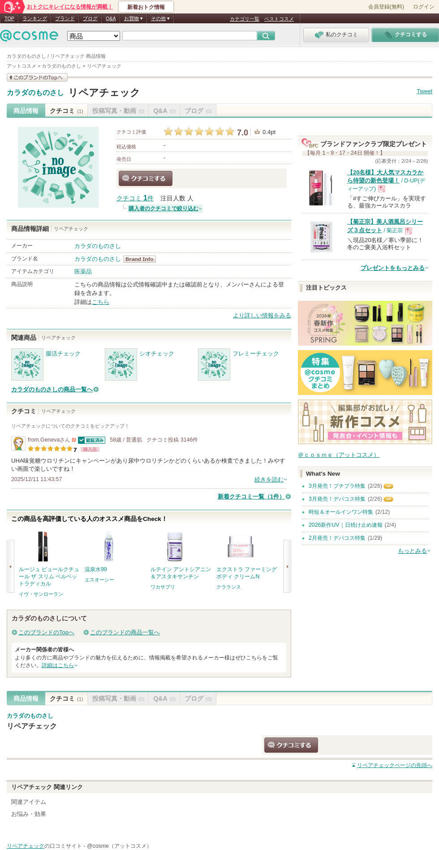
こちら (100, 302)
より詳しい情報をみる (262, 315)
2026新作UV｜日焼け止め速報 (346, 525)
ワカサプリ (163, 587)
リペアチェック (104, 92)
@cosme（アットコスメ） (119, 846)
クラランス (228, 587)
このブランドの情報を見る (37, 77)
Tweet (424, 91)
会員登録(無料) (386, 7)
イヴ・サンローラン (41, 594)
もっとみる (412, 550)
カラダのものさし (35, 93)
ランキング (34, 18)
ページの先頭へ (394, 765)
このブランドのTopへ (46, 632)
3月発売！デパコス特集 (337, 499)
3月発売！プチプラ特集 (337, 486)
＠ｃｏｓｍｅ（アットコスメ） (338, 454)
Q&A (111, 18)
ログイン (424, 7)
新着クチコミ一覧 (251, 496)
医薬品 (83, 271)
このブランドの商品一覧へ (125, 632)
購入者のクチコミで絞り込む (163, 208)
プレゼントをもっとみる (393, 268)
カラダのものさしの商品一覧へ (52, 389)
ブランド (65, 18)
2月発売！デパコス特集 (337, 538)
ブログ (90, 18)
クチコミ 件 (135, 198)
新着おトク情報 (146, 7)
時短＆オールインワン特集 (341, 512)
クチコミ (66, 110)
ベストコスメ (279, 19)
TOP (9, 18)
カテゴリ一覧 (244, 19)
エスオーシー (99, 579)
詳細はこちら (58, 665)
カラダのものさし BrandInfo (142, 259)
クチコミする (145, 178)
